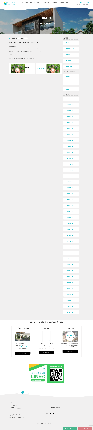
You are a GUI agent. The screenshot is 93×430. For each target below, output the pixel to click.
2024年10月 (69, 205)
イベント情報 (54, 3)
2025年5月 (68, 164)
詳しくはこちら (22, 353)
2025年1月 (68, 187)
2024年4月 (68, 241)
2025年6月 (68, 158)
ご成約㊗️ (68, 54)
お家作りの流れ (47, 3)
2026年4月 (68, 99)
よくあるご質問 (61, 3)
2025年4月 (68, 170)
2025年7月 (68, 152)
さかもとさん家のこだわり (27, 3)
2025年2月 (68, 181)
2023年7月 (68, 294)
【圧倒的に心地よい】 (71, 42)
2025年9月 (68, 140)
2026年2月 (68, 110)
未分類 (67, 89)
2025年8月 (68, 146)
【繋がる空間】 (69, 66)
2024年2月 (68, 253)
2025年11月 (69, 128)
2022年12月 (69, 312)
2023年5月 (68, 306)
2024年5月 (68, 235)
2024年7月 (68, 223)
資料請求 (85, 428)
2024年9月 (68, 211)
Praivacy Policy (53, 423)
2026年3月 (68, 104)
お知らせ (22, 38)
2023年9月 (68, 282)
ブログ (67, 3)
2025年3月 (68, 176)
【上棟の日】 (69, 60)
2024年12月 (69, 193)
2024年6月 (68, 229)
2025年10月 (69, 134)
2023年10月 (69, 276)
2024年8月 (68, 217)
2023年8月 (68, 288)
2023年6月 (68, 300)
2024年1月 (68, 258)
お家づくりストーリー (38, 3)
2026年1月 (68, 116)
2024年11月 (69, 199)
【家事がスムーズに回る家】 (72, 48)
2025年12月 (69, 122)
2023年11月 (69, 270)
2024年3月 (68, 247)
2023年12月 (69, 264)
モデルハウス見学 (69, 428)
